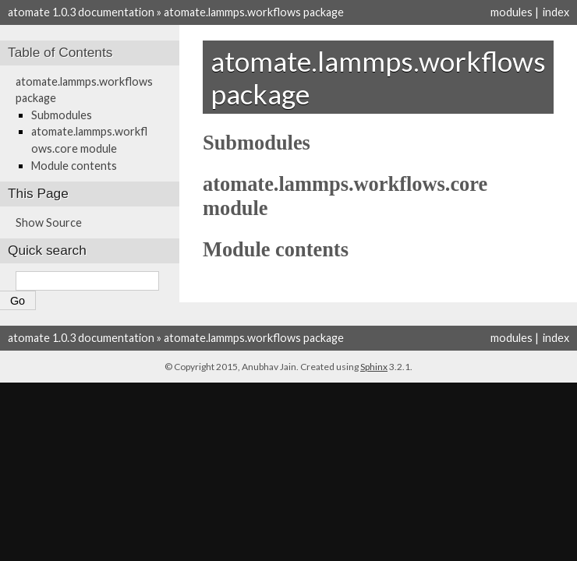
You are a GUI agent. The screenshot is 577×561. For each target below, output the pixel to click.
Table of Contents (60, 52)
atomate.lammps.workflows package (254, 12)
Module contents (74, 165)
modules (511, 12)
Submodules (61, 115)
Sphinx (374, 366)
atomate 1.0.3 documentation (81, 12)
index (556, 12)
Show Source (49, 222)
